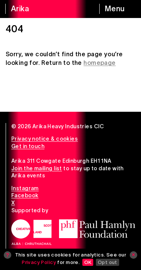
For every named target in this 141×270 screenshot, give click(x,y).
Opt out (107, 262)
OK (88, 262)
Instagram (25, 188)
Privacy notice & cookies (44, 139)
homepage (99, 62)
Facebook (24, 195)
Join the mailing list (36, 168)
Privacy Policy (39, 262)
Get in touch (27, 146)
